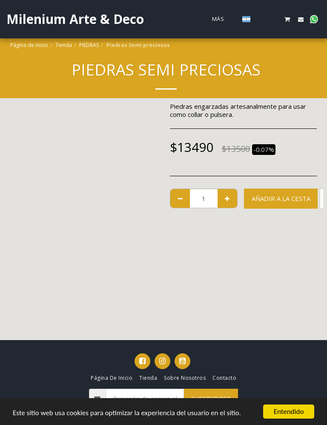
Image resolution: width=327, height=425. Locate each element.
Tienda (63, 45)
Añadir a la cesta (281, 198)
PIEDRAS (89, 45)
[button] (261, 19)
